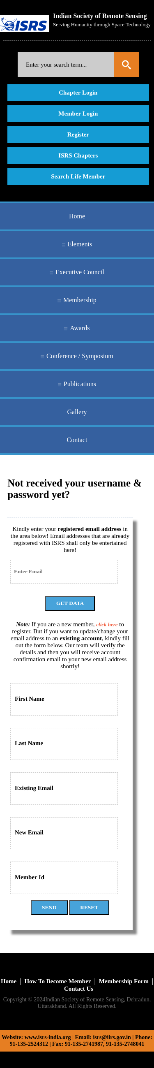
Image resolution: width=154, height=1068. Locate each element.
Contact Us (78, 988)
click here (106, 624)
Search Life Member (78, 176)
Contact (77, 439)
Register (78, 134)
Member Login (78, 113)
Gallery (77, 411)
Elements (80, 244)
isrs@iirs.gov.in (112, 1037)
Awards (80, 327)
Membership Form (124, 981)
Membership (80, 300)
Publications (80, 383)
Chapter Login (78, 92)
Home (77, 216)
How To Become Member (57, 981)
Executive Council (79, 272)
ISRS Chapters (78, 155)
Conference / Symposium (79, 355)
